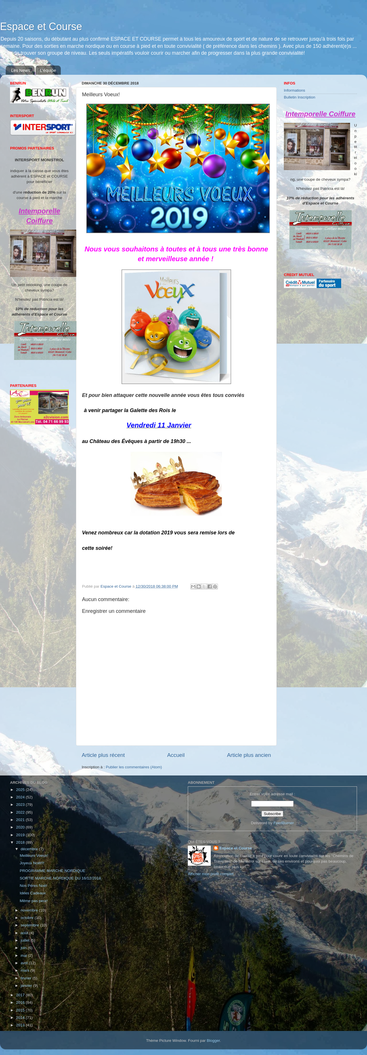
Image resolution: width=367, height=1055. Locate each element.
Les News (20, 70)
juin (24, 948)
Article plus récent (103, 755)
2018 (21, 842)
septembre (30, 925)
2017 (21, 995)
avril (25, 963)
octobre (28, 918)
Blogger (213, 1040)
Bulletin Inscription (299, 97)
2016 (21, 1002)
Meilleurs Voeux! (34, 855)
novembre (30, 910)
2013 (21, 1025)
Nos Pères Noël (33, 885)
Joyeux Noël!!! (32, 863)
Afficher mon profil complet (211, 874)
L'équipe (48, 70)
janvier (27, 985)
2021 (21, 820)
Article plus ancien (249, 755)
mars (25, 970)
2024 (21, 797)
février (26, 978)
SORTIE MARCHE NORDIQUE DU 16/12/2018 (60, 878)
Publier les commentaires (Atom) (134, 767)
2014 (21, 1017)
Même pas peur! (34, 901)
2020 (21, 827)
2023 (21, 804)
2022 (21, 812)
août (25, 933)
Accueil (176, 755)
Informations (294, 90)
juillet (26, 940)
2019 (21, 835)
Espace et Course (41, 26)
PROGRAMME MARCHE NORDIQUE (52, 871)
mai (24, 955)
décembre (30, 849)
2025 (21, 790)
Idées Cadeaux (33, 893)
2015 (21, 1010)
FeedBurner (284, 823)
